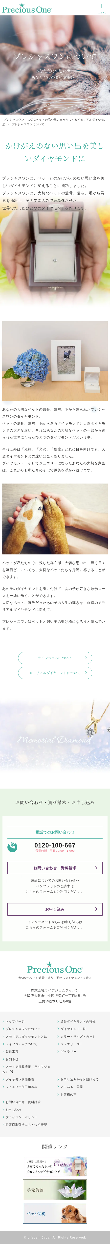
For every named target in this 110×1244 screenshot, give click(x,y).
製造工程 (12, 1051)
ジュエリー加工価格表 (22, 1087)
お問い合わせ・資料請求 (55, 868)
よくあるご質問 (72, 1087)
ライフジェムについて (55, 658)
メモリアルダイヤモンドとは (26, 1036)
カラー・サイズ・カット (78, 1036)
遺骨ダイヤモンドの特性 (78, 1021)
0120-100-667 (55, 845)
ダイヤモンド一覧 (73, 1029)
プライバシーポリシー (22, 1117)
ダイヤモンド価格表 (20, 1079)
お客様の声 (69, 1094)
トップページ (15, 1021)
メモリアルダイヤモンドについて (55, 673)
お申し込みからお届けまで (80, 1079)
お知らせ (12, 1059)
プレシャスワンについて (23, 1029)
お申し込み (55, 909)
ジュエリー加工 (72, 1044)
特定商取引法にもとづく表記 (26, 1124)
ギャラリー (69, 1051)
